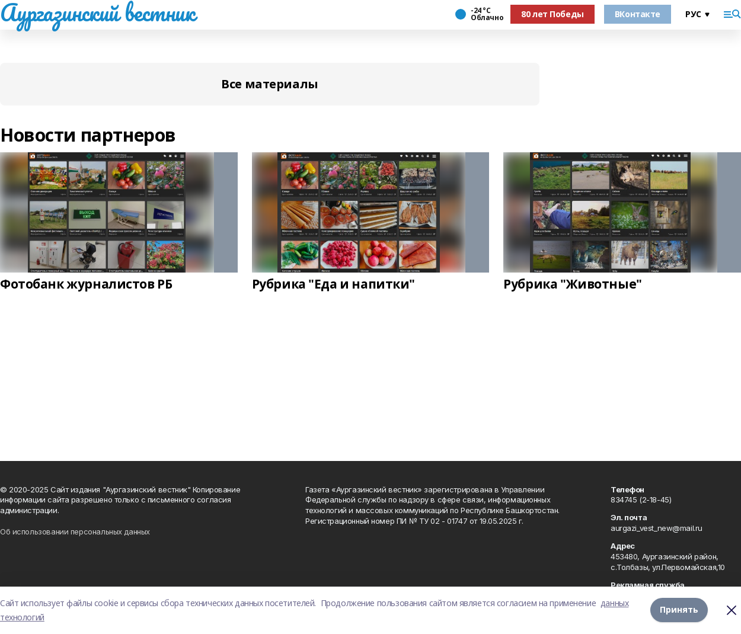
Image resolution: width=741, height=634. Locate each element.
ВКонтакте (637, 14)
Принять (679, 610)
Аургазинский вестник (97, 12)
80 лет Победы (552, 14)
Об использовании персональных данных (75, 531)
